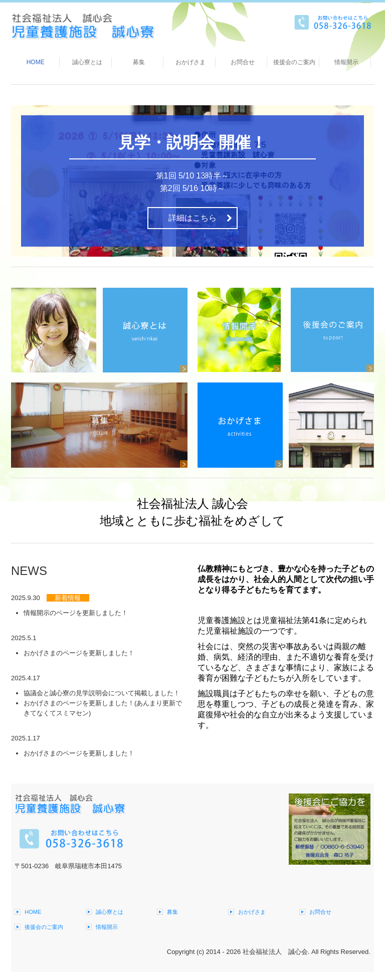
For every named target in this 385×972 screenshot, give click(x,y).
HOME (36, 62)
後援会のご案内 (294, 62)
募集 (139, 62)
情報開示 (346, 62)
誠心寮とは (87, 62)
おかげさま (190, 62)
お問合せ (243, 62)
